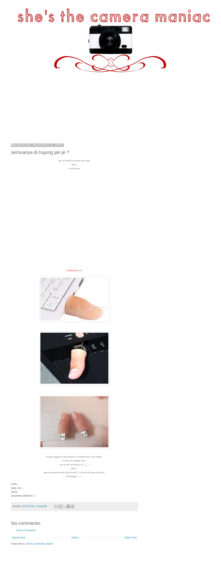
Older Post (131, 537)
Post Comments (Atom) (40, 543)
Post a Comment (25, 530)
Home (75, 537)
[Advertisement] (110, 104)
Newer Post (18, 537)
